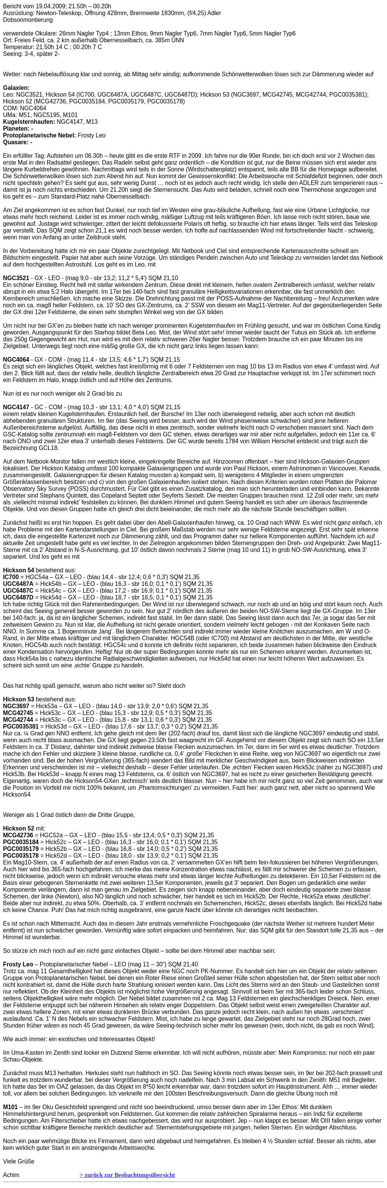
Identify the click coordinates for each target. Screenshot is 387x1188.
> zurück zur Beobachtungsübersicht (127, 1175)
